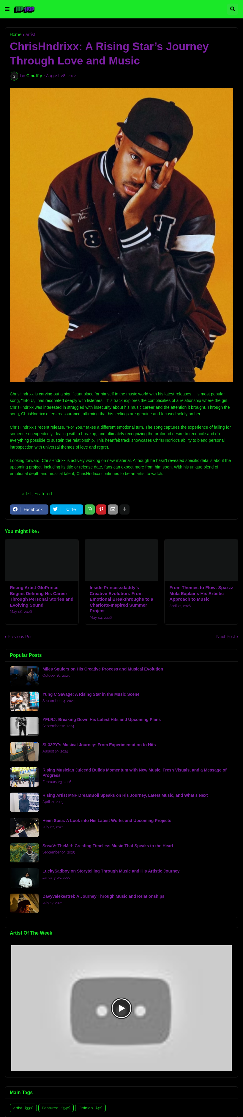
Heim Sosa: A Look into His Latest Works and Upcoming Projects (106, 820)
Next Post (225, 636)
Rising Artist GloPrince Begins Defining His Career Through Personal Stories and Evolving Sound (41, 596)
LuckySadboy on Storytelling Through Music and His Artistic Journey (111, 871)
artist (30, 34)
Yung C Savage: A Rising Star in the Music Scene (90, 694)
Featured (43, 493)
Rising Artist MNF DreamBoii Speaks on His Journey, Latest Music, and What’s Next (125, 795)
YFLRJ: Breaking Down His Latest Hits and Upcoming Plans (101, 719)
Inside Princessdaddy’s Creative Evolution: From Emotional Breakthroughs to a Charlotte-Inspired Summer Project (121, 599)
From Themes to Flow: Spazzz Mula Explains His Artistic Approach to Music (201, 593)
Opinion (90, 1108)
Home (15, 34)
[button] (7, 9)
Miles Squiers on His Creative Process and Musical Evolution (102, 669)
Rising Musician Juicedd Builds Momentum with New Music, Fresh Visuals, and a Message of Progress (134, 773)
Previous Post (21, 636)
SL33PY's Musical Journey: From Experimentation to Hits (99, 744)
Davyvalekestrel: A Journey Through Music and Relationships (103, 896)
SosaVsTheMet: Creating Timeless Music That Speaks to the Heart (107, 845)
